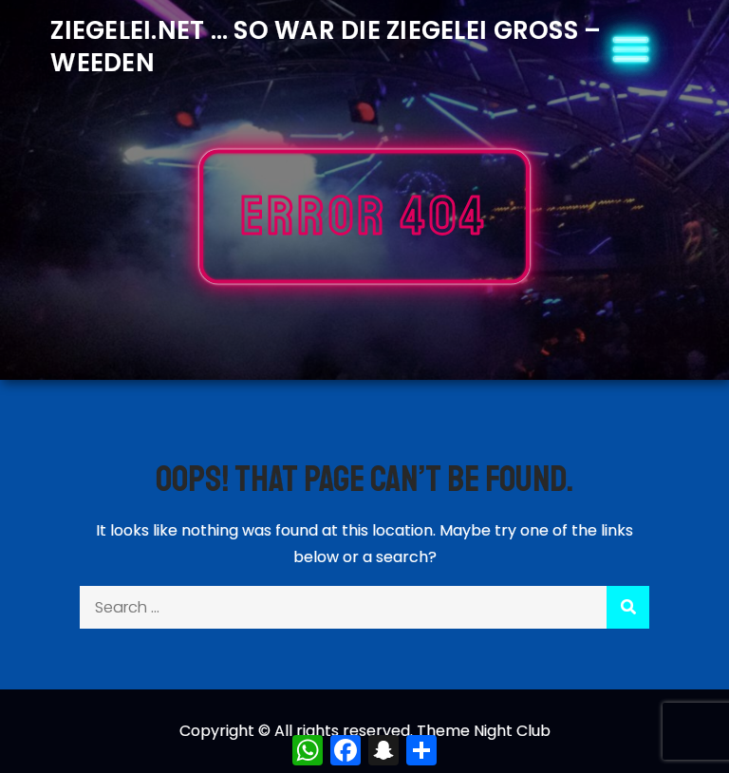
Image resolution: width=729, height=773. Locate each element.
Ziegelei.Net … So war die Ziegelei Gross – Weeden (325, 46)
